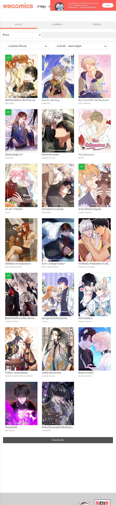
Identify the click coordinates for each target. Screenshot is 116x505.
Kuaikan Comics (85, 212)
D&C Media (9, 103)
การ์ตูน (41, 6)
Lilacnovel (46, 103)
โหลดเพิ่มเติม (58, 440)
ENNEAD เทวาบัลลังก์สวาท (18, 264)
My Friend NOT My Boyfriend (93, 100)
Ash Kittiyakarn (84, 103)
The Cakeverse (86, 155)
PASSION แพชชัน (50, 155)
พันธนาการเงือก (86, 373)
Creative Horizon (48, 157)
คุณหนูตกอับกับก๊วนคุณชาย (55, 318)
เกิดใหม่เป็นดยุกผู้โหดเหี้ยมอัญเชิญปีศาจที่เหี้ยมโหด (65, 427)
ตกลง (108, 5)
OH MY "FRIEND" (14, 209)
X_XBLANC (46, 430)
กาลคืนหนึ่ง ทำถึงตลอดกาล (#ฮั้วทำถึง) (96, 264)
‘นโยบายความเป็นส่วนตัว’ (88, 7)
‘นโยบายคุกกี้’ (72, 7)
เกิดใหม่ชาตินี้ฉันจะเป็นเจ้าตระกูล (20, 100)
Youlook (45, 321)
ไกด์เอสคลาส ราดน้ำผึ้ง (53, 209)
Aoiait (7, 212)
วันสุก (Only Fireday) (86, 266)
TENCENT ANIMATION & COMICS (19, 376)
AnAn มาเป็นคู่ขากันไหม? (53, 264)
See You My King (51, 100)
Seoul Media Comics (13, 266)
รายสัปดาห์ (57, 24)
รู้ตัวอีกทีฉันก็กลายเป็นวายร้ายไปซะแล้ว (23, 318)
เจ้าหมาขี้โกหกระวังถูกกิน (89, 209)
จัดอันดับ (97, 24)
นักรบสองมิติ (11, 427)
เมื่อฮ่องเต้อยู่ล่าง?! (14, 155)
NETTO (81, 157)
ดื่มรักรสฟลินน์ (85, 318)
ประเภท (18, 24)
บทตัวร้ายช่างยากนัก (51, 373)
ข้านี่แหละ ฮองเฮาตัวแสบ (16, 373)
